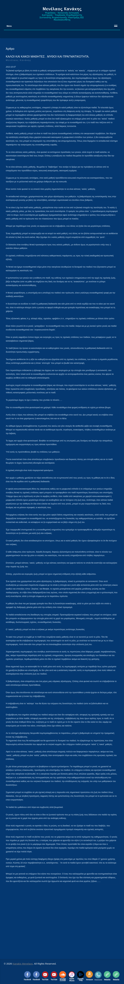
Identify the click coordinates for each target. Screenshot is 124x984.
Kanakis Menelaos (23, 963)
